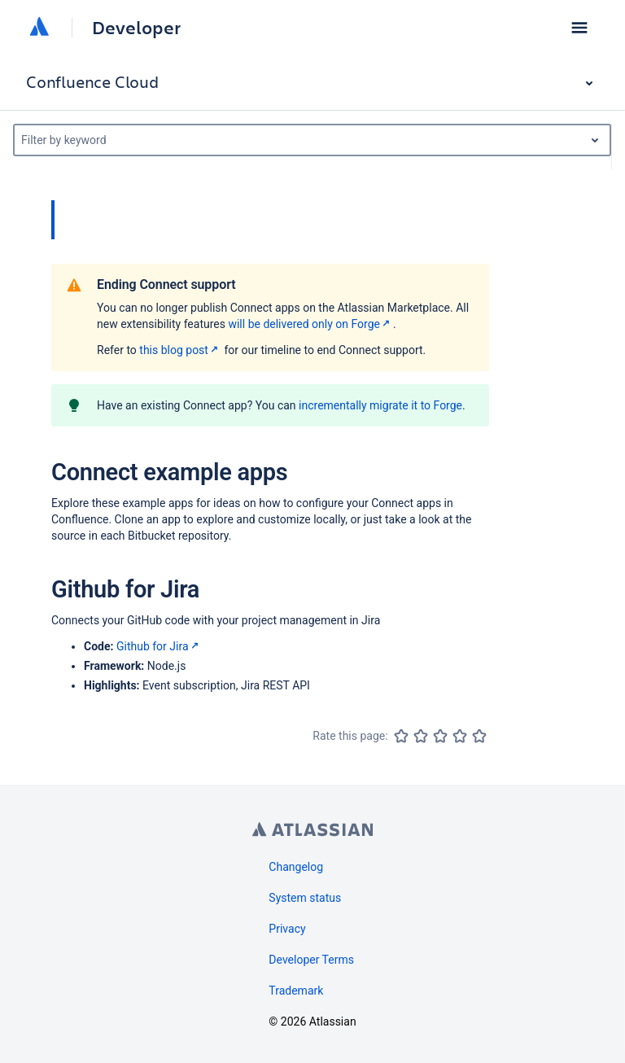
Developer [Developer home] (136, 28)
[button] (579, 27)
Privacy (287, 928)
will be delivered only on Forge (310, 323)
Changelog (296, 866)
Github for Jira (159, 646)
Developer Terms (311, 959)
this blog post (180, 350)
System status (305, 897)
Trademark (296, 990)
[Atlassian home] (39, 28)
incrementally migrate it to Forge (380, 405)
